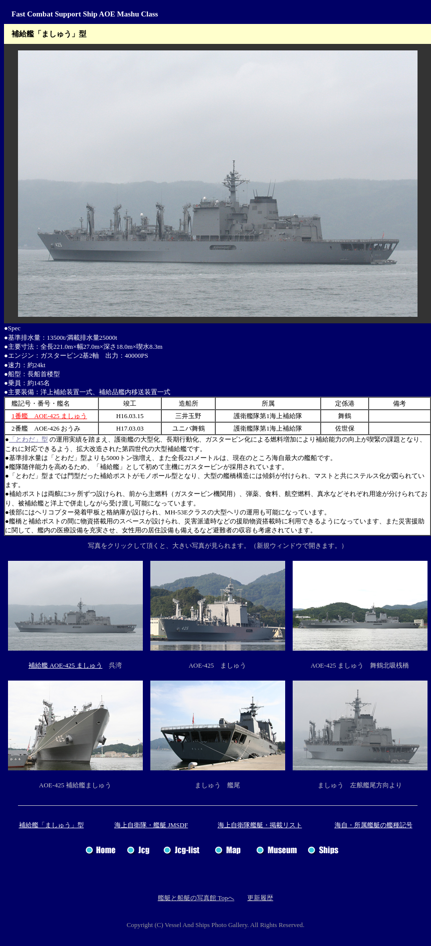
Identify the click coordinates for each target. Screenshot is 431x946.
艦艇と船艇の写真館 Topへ (196, 898)
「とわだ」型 (28, 439)
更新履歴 (260, 898)
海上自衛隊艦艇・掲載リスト (260, 825)
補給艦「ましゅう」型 (51, 825)
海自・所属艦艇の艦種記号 (374, 825)
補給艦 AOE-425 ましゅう (65, 665)
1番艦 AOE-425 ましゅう (49, 416)
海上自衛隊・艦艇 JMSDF (151, 825)
